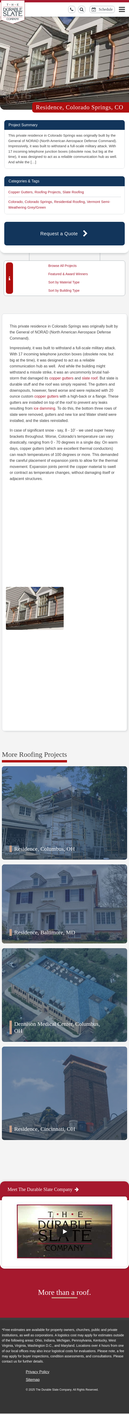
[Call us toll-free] (71, 9)
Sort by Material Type (64, 282)
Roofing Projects (48, 192)
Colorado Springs (38, 202)
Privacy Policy (37, 1372)
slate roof (90, 378)
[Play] (65, 1231)
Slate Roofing (73, 192)
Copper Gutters (20, 192)
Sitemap (33, 1380)
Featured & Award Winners (68, 274)
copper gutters (61, 378)
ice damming (44, 408)
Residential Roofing (69, 202)
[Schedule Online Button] (102, 9)
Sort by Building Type (64, 290)
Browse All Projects (62, 266)
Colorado (15, 202)
